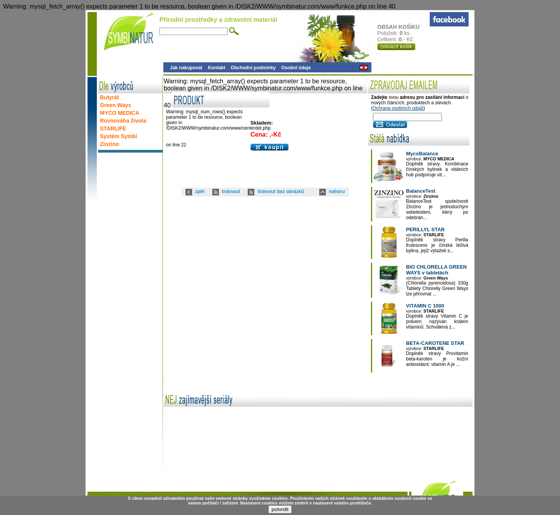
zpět (200, 191)
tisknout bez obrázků (280, 191)
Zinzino (109, 144)
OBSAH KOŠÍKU (403, 27)
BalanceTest (421, 191)
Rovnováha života (123, 121)
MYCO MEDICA (119, 113)
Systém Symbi (118, 136)
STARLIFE (113, 128)
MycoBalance (422, 153)
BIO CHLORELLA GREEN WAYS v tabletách (436, 270)
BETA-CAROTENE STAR (435, 343)
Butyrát (109, 97)
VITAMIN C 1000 (425, 306)
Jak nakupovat (186, 67)
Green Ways (115, 105)
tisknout (231, 191)
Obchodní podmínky (253, 67)
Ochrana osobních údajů (398, 108)
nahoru (337, 191)
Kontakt (216, 67)
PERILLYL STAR (425, 229)
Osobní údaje (296, 67)
